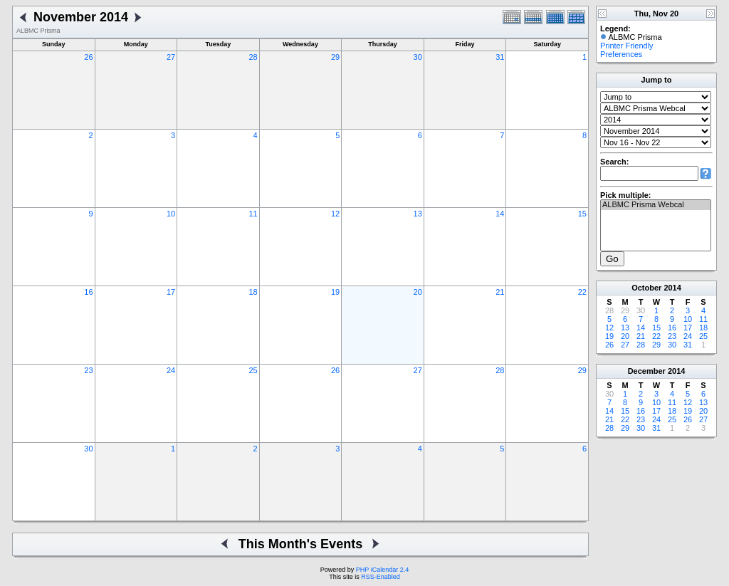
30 (418, 57)
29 (335, 57)
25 (252, 370)
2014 (672, 287)
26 (88, 57)
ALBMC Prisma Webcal (655, 205)
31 (499, 57)
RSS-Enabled (380, 576)
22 (582, 292)
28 (252, 57)
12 (335, 213)
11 (252, 213)
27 (171, 57)
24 (171, 370)
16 (88, 292)
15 (582, 213)
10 (171, 213)
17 (171, 292)
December (647, 371)
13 (418, 213)
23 (88, 370)
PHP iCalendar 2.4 (382, 569)
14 (499, 213)
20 (418, 292)
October (646, 287)
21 (499, 292)
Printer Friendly (627, 45)
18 (252, 292)
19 (335, 292)
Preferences (621, 54)
